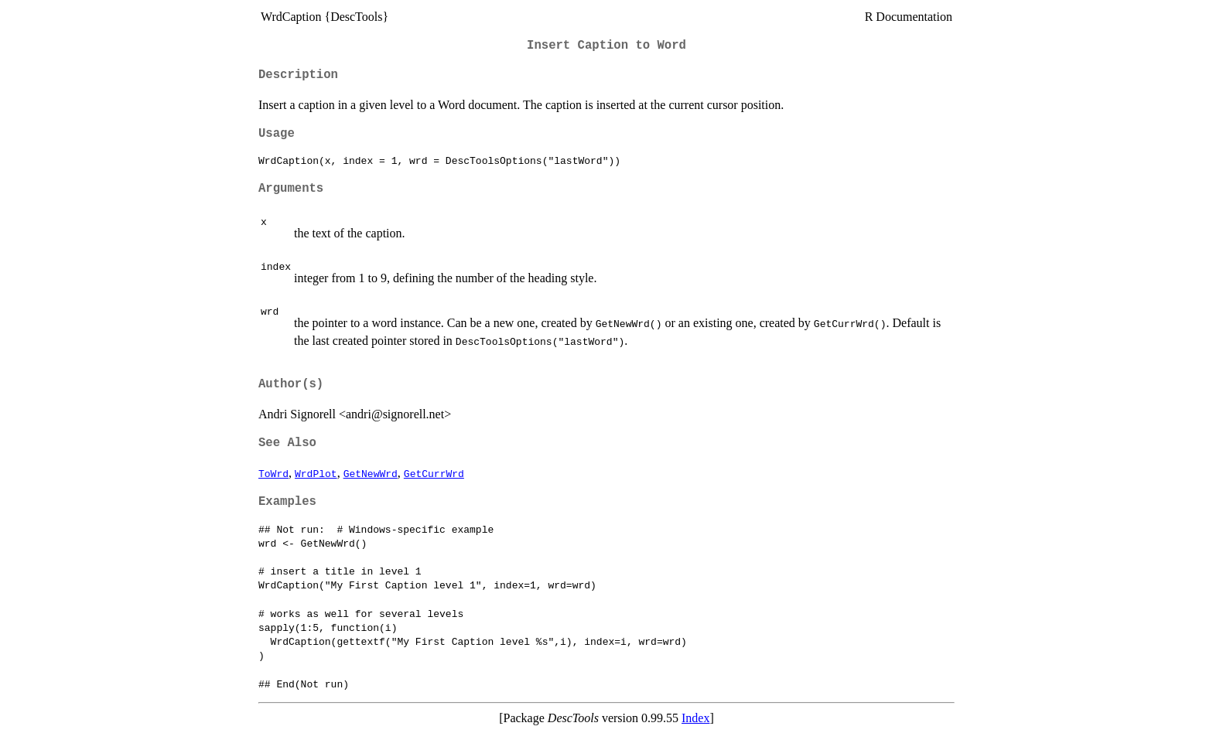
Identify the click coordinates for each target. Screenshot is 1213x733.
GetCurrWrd (434, 473)
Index (695, 717)
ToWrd (273, 473)
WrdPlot (316, 473)
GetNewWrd (370, 473)
